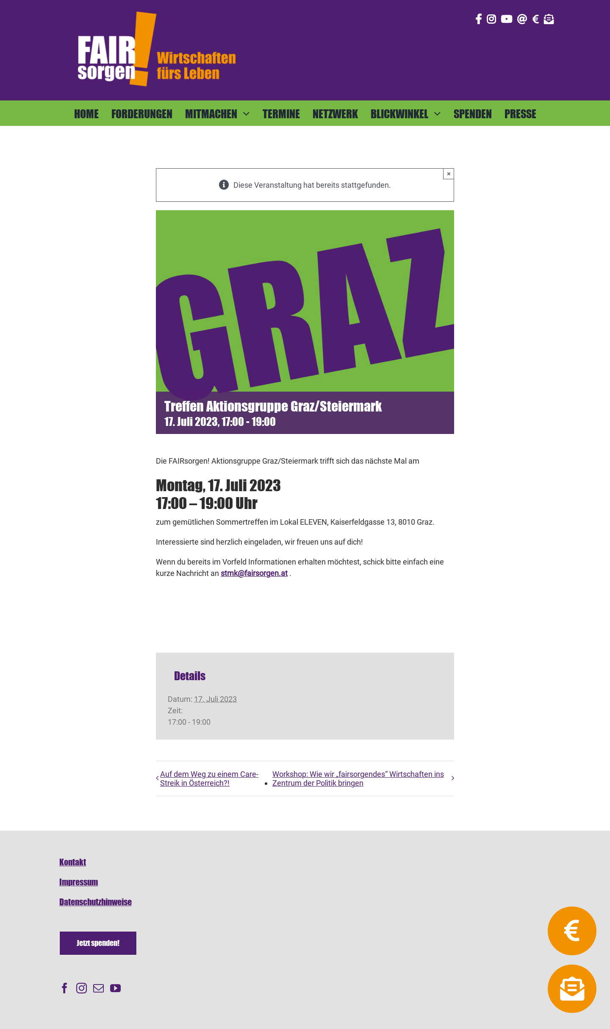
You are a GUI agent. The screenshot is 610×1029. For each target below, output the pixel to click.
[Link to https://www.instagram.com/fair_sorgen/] (491, 19)
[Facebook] (64, 988)
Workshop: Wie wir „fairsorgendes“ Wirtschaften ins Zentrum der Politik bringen (358, 778)
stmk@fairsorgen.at (254, 573)
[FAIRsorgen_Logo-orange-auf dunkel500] (157, 10)
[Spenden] (98, 943)
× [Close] (449, 173)
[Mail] (98, 988)
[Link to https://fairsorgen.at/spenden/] (535, 19)
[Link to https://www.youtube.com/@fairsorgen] (506, 19)
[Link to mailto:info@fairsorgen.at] (522, 19)
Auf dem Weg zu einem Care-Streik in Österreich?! (209, 778)
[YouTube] (115, 988)
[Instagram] (81, 988)
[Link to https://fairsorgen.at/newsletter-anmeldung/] (549, 19)
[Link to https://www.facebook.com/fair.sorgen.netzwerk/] (478, 19)
